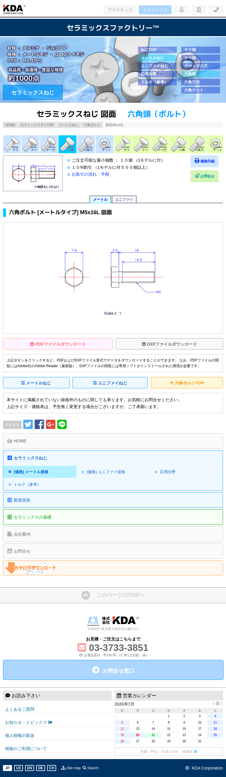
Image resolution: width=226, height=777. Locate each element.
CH (51, 768)
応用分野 (148, 74)
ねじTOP (149, 49)
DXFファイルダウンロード (169, 344)
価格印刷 (205, 160)
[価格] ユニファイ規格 (106, 472)
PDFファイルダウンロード (58, 344)
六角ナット (194, 90)
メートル (100, 199)
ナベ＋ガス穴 (195, 66)
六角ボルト (92, 125)
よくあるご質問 (19, 709)
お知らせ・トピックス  (28, 722)
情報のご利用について (26, 748)
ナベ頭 (190, 58)
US (18, 768)
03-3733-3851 (118, 647)
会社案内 (22, 534)
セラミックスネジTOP (37, 125)
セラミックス (155, 9)
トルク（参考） (154, 82)
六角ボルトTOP (187, 383)
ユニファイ (124, 199)
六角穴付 (192, 82)
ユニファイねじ (154, 66)
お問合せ (205, 175)
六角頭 (190, 74)
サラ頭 (190, 49)
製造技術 (22, 500)
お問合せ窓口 (118, 671)
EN (29, 768)
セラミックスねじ (32, 93)
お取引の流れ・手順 (90, 174)
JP (7, 768)
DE (40, 768)
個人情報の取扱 (19, 735)
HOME (10, 125)
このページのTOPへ (120, 595)
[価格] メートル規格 (31, 472)
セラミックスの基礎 (32, 517)
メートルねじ (152, 58)
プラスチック (120, 9)
